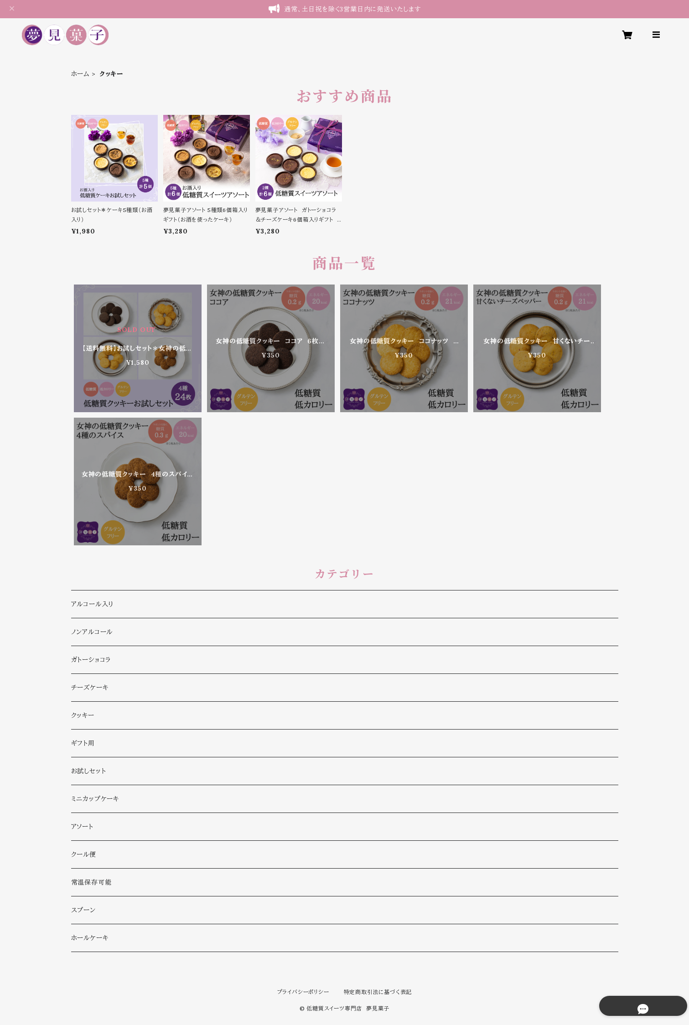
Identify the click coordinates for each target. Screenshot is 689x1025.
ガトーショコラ (91, 660)
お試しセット (88, 771)
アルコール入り (92, 604)
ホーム (80, 74)
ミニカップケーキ (95, 799)
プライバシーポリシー (303, 992)
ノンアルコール (92, 632)
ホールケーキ (90, 938)
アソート (82, 827)
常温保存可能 (91, 882)
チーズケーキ (90, 687)
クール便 (83, 854)
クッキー (82, 715)
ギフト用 (83, 743)
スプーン (83, 910)
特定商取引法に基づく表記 (378, 992)
